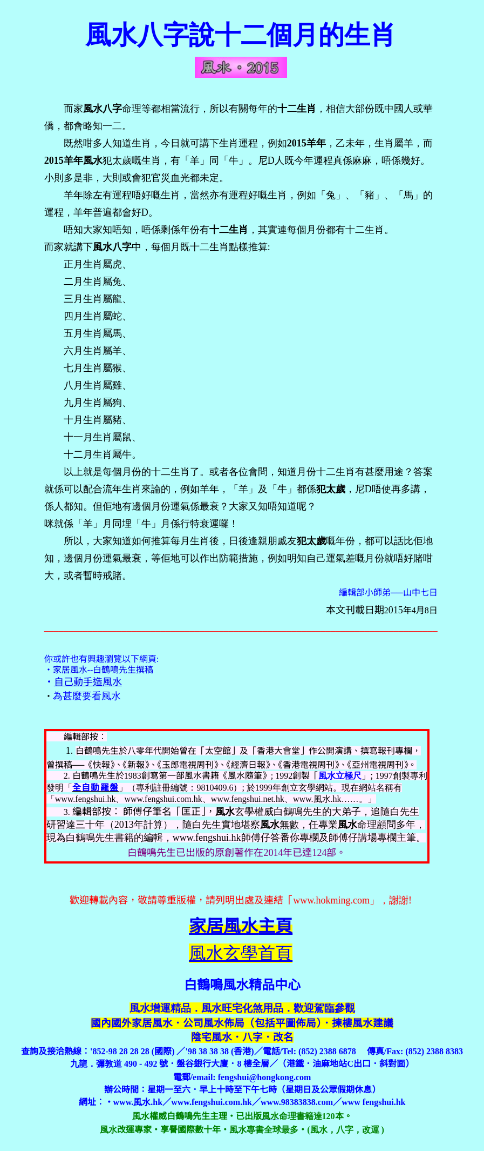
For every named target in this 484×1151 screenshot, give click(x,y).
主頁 (240, 926)
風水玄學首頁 (240, 953)
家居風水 (70, 669)
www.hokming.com (331, 900)
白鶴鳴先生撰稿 (123, 669)
